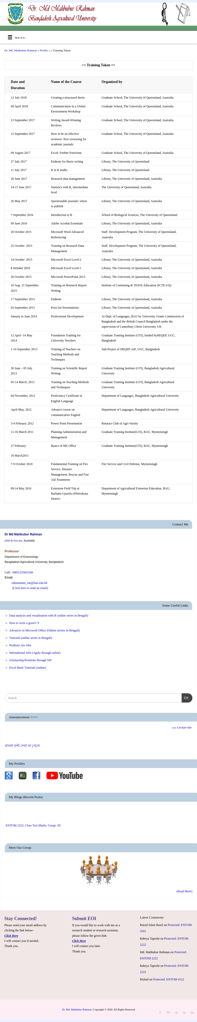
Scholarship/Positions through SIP (30, 660)
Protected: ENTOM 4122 (168, 979)
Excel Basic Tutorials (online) (27, 667)
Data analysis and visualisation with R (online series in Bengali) (48, 615)
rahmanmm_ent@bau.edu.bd (26, 583)
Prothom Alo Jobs (20, 645)
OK (185, 697)
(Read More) (184, 891)
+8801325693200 (22, 572)
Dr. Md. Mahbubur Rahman (20, 50)
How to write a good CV (24, 623)
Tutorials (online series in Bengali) (30, 638)
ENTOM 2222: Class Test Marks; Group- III (33, 828)
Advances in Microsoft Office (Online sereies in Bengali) (44, 630)
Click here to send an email (30, 588)
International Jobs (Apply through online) (35, 653)
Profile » (45, 50)
